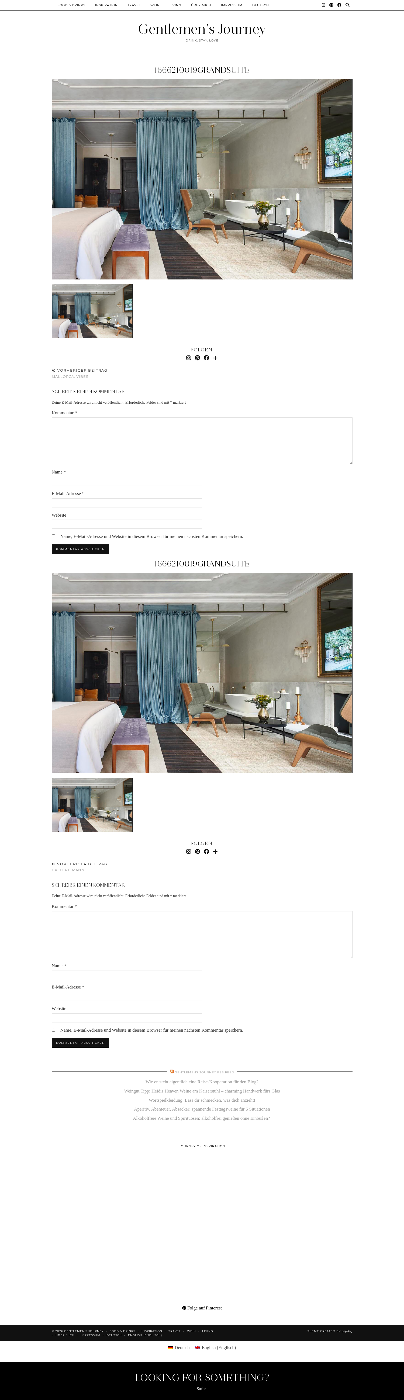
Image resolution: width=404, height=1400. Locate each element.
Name (59, 472)
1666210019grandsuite (202, 70)
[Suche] (348, 5)
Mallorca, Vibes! (80, 373)
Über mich (201, 5)
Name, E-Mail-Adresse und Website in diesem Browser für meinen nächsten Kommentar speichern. (151, 536)
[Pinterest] (331, 5)
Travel (134, 5)
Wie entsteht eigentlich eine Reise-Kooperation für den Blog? (202, 1081)
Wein (155, 5)
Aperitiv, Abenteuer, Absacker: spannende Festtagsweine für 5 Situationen (202, 1109)
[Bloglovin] (215, 358)
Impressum (232, 5)
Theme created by (330, 1331)
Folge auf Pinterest (202, 1308)
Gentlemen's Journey (202, 29)
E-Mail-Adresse (68, 493)
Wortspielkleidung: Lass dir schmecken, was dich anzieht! (202, 1100)
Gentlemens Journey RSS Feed (204, 1072)
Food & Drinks (71, 5)
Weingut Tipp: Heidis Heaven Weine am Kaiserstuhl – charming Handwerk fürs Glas (202, 1091)
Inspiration (106, 5)
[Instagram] (324, 5)
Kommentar (64, 412)
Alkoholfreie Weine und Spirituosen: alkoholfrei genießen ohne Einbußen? (202, 1118)
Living (175, 5)
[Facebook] (339, 5)
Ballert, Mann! (80, 867)
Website (59, 515)
